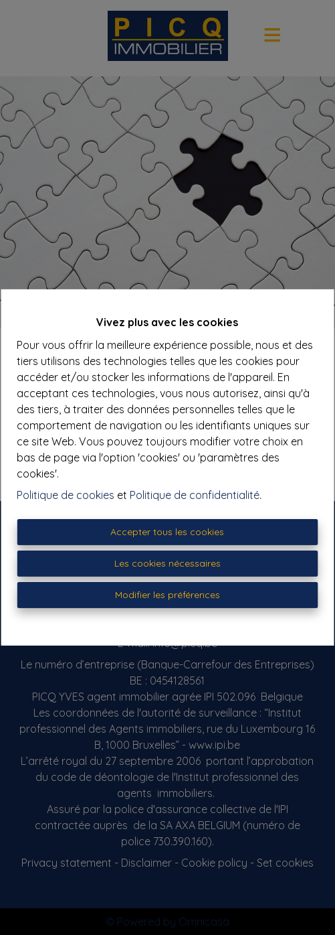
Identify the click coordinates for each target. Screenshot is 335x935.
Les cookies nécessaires (167, 563)
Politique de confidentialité (194, 495)
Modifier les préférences (167, 595)
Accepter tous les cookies (167, 532)
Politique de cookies (65, 495)
